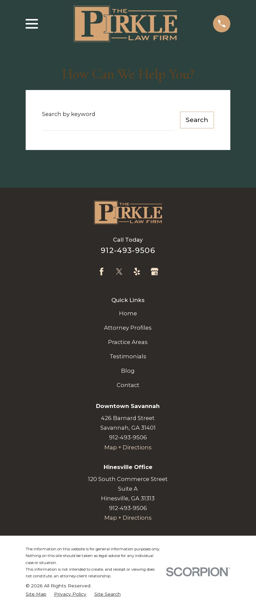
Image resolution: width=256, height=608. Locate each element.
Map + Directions (128, 447)
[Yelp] (137, 271)
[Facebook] (101, 271)
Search (197, 120)
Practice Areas (128, 342)
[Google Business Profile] (154, 271)
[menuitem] (36, 594)
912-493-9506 (128, 250)
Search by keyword (68, 114)
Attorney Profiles (128, 327)
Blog (128, 370)
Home (128, 313)
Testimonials (128, 356)
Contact (128, 385)
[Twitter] (119, 271)
